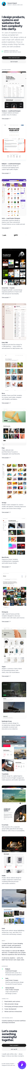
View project (5, 118)
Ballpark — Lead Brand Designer (11, 164)
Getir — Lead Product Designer (11, 218)
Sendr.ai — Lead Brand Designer (11, 111)
